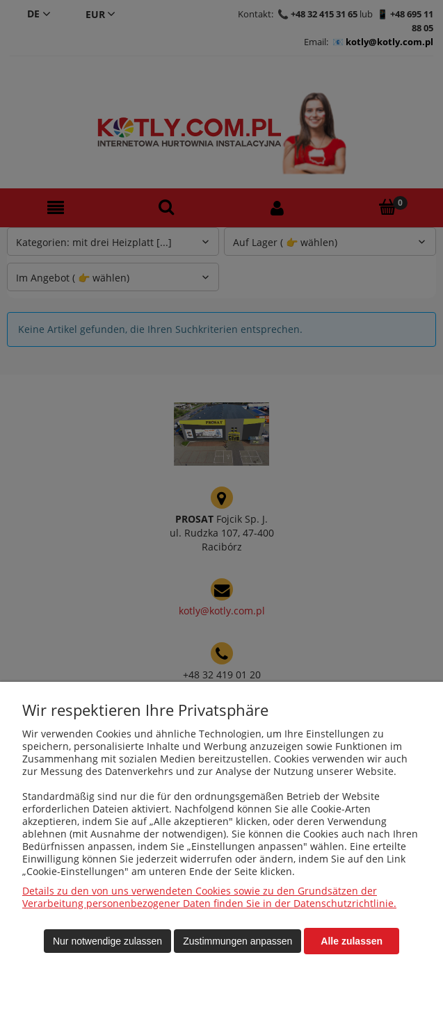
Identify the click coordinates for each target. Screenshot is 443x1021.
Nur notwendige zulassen (107, 941)
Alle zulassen (351, 941)
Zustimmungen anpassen (237, 941)
